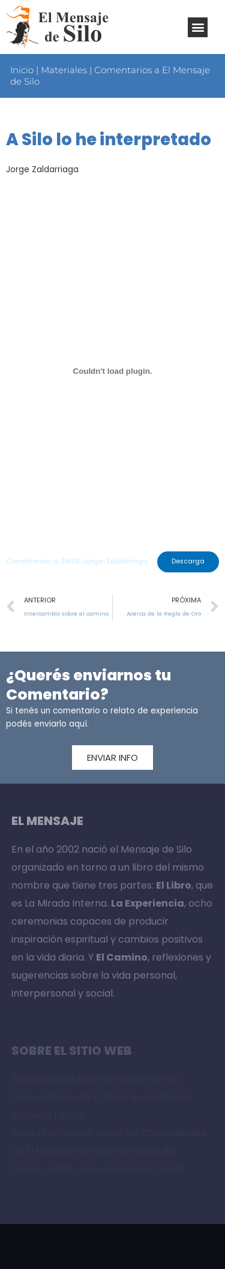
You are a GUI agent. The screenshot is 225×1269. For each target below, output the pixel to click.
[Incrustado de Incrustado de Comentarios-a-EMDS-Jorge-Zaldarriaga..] (112, 371)
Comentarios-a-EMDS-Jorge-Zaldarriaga (77, 561)
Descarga (188, 561)
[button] (198, 27)
